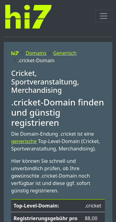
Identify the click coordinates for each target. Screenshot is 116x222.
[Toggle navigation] (103, 16)
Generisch (65, 53)
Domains (36, 53)
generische (24, 141)
